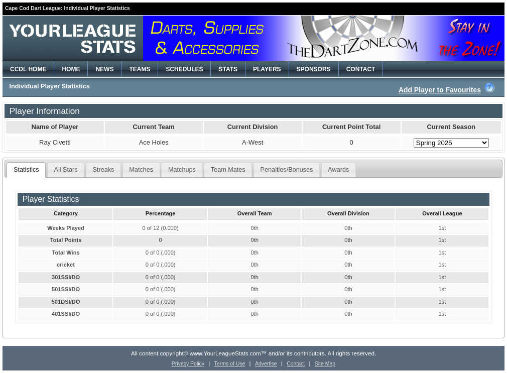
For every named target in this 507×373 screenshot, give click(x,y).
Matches (141, 169)
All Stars (66, 169)
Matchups (182, 169)
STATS (227, 69)
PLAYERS (267, 69)
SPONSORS (314, 69)
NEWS (104, 69)
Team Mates (228, 169)
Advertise (266, 363)
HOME (71, 69)
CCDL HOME (28, 69)
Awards (338, 169)
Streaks (103, 169)
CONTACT (360, 69)
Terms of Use (229, 363)
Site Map (325, 363)
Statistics (26, 169)
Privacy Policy (188, 363)
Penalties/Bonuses (287, 169)
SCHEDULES (184, 69)
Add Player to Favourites (440, 90)
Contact (296, 363)
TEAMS (139, 69)
